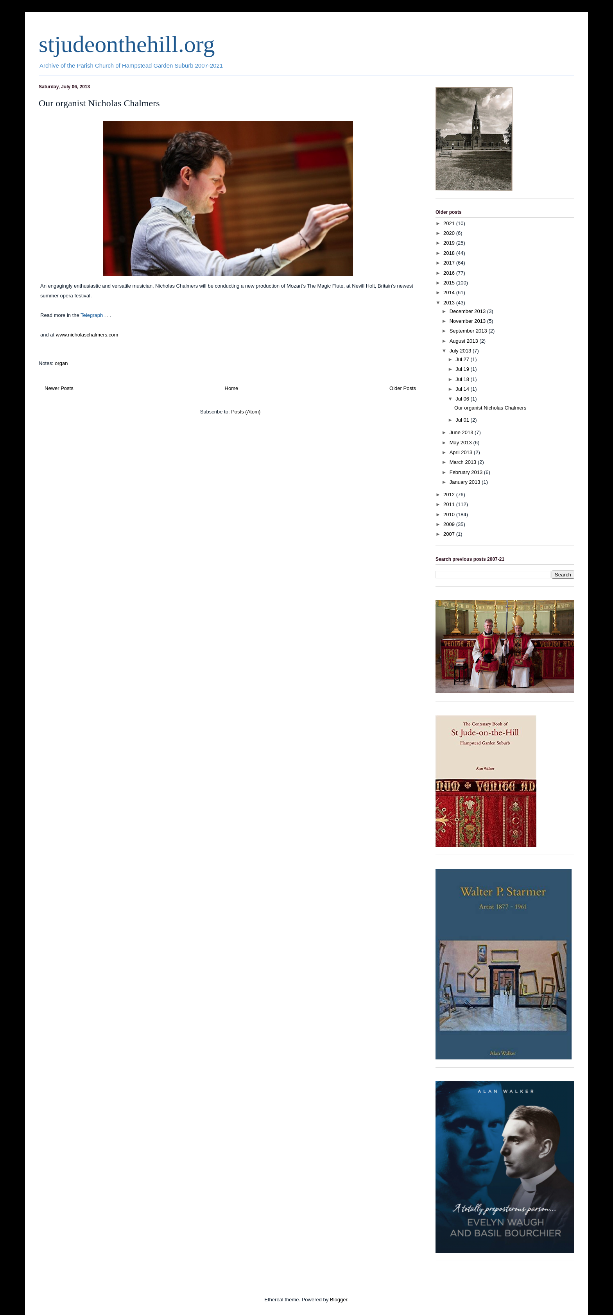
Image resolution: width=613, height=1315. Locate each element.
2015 (449, 283)
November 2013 (468, 321)
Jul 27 (462, 359)
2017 (449, 263)
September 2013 (469, 331)
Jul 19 (462, 369)
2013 (449, 303)
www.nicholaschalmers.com (87, 335)
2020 (449, 233)
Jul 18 (462, 379)
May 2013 (461, 442)
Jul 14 (462, 389)
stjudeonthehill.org (127, 44)
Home (231, 388)
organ (61, 363)
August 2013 (465, 341)
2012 (449, 494)
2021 (449, 223)
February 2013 (467, 472)
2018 (449, 253)
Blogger (338, 1299)
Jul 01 (462, 420)
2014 (449, 292)
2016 (449, 273)
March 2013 (464, 462)
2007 (449, 534)
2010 (449, 514)
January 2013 (466, 482)
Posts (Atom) (245, 412)
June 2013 (462, 432)
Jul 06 (462, 399)
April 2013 (462, 452)
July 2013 (461, 351)
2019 (449, 243)
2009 (449, 524)
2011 (449, 504)
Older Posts (402, 388)
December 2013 (468, 311)
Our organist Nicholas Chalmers (99, 103)
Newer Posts (59, 388)
